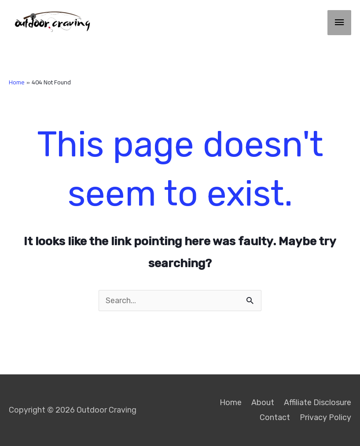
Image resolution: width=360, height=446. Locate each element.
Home (231, 402)
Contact (275, 417)
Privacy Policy (325, 417)
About (262, 402)
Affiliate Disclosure (317, 402)
